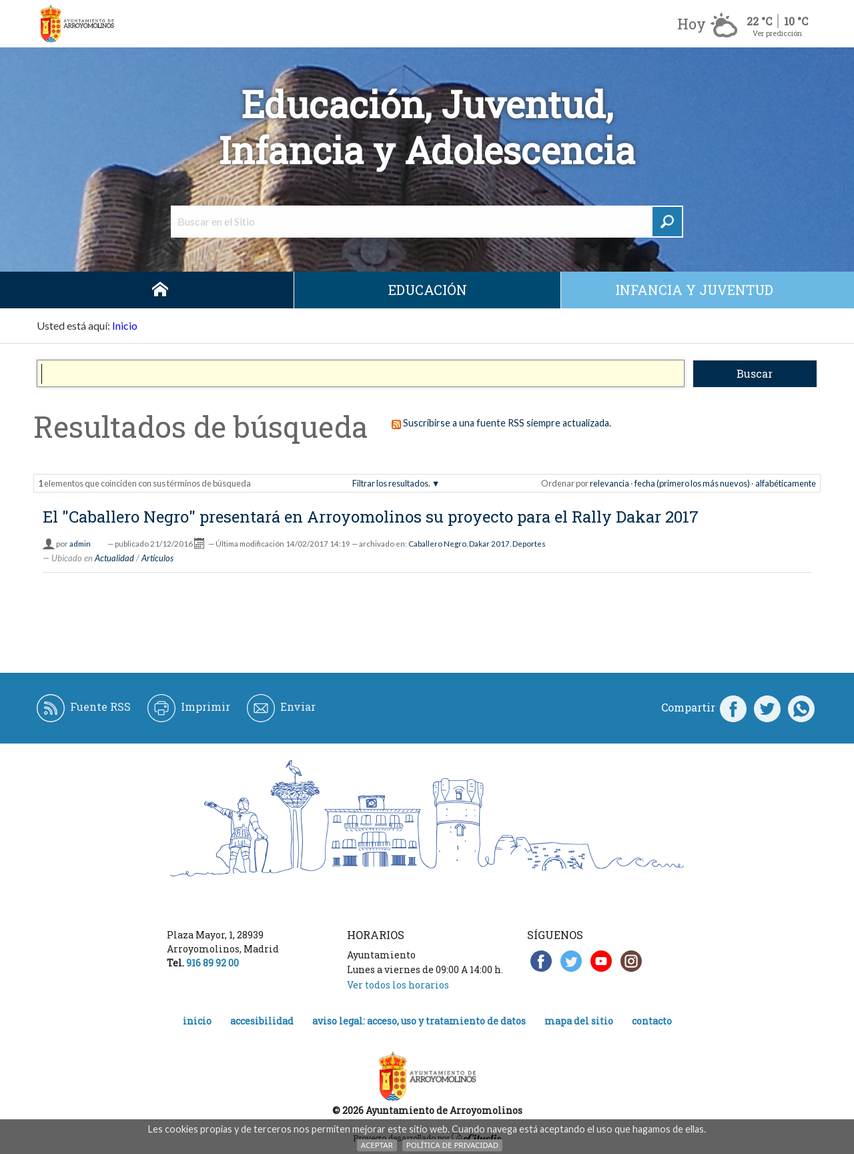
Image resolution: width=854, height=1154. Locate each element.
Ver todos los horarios (398, 984)
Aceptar (377, 1145)
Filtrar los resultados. (391, 483)
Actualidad (114, 558)
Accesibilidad (262, 1021)
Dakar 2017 (489, 543)
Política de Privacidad (452, 1145)
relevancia (609, 483)
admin (80, 543)
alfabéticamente (785, 483)
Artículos (157, 558)
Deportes (529, 543)
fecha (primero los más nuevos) (692, 483)
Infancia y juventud (694, 289)
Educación (427, 289)
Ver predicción (777, 33)
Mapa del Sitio (578, 1021)
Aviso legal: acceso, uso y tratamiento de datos (419, 1021)
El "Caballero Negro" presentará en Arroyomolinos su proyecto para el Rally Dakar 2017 (371, 516)
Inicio (160, 290)
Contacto (652, 1021)
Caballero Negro (437, 543)
